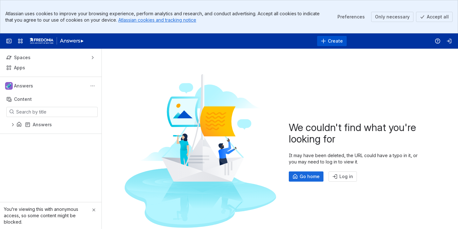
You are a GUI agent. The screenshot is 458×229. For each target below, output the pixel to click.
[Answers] (56, 41)
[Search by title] (55, 112)
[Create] (332, 41)
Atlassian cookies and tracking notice (157, 20)
